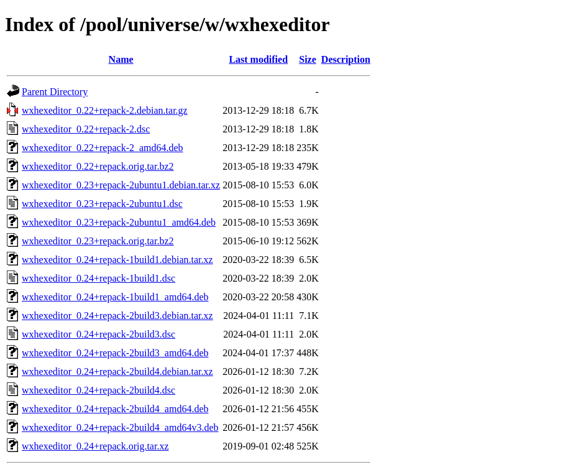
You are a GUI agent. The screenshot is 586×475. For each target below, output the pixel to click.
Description (345, 59)
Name (121, 59)
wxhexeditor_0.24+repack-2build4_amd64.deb (115, 409)
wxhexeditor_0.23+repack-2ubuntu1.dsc (102, 203)
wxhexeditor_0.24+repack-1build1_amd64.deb (115, 297)
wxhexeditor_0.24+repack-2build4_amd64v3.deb (120, 427)
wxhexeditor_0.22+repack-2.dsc (86, 129)
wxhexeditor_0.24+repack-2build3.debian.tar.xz (117, 315)
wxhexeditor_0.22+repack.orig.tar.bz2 (98, 166)
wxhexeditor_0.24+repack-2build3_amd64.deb (115, 353)
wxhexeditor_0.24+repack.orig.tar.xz (95, 446)
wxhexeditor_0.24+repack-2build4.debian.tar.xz (117, 371)
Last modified (258, 59)
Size (307, 59)
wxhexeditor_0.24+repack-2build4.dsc (98, 390)
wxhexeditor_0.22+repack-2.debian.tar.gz (105, 110)
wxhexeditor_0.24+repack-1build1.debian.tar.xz (117, 259)
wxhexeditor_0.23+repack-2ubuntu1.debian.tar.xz (121, 185)
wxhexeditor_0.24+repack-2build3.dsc (98, 334)
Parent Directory (55, 91)
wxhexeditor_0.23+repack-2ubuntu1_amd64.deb (119, 222)
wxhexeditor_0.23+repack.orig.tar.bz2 (98, 241)
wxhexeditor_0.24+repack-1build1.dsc (98, 278)
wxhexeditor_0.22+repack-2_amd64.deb (102, 147)
